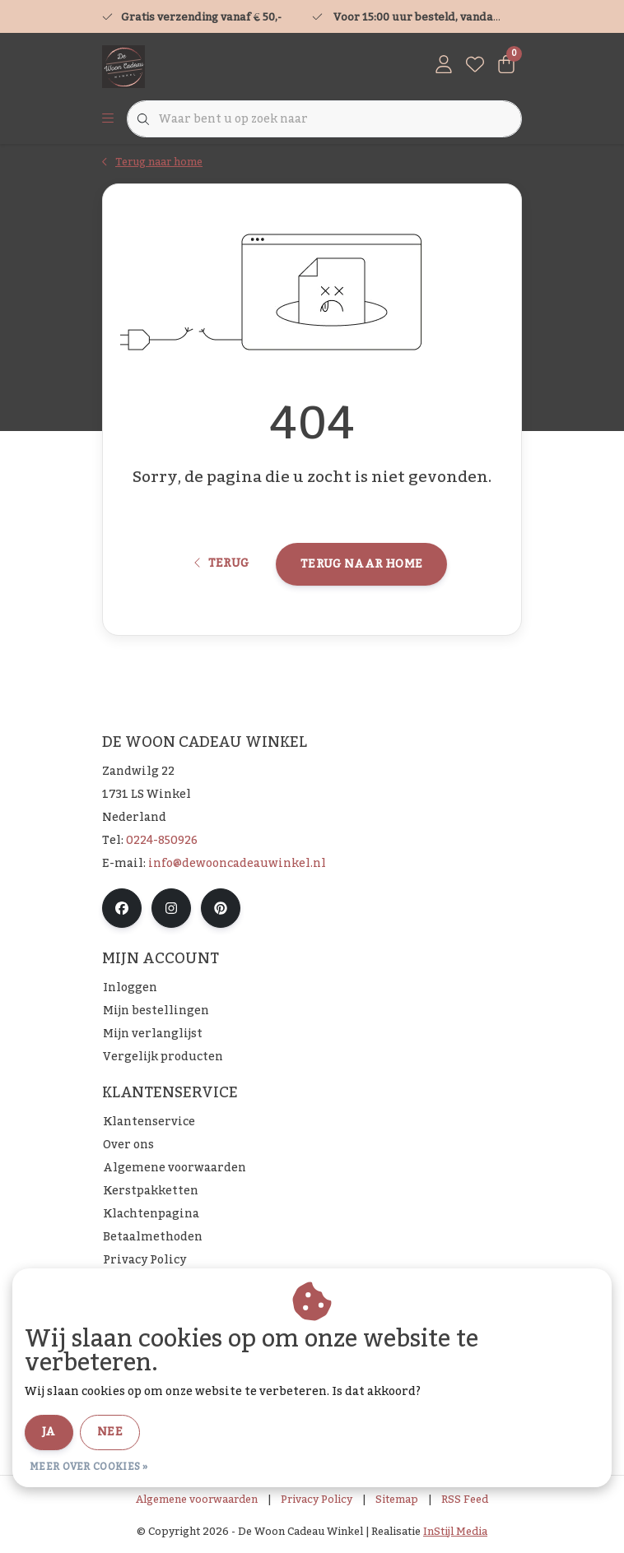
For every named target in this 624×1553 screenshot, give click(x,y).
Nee (110, 1432)
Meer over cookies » (89, 1466)
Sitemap (396, 1499)
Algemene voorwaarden (197, 1499)
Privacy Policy (316, 1499)
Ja (49, 1432)
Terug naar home (361, 564)
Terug (221, 563)
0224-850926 (162, 840)
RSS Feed (464, 1499)
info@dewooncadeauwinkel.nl (237, 863)
